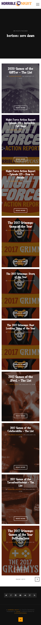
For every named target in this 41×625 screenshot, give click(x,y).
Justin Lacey (13, 384)
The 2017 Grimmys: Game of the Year (20, 224)
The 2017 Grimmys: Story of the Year (20, 275)
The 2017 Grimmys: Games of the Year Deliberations (20, 534)
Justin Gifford (15, 76)
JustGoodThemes (20, 613)
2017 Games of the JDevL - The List (20, 378)
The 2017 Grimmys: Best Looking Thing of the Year (20, 326)
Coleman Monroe (15, 435)
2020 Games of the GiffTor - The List (20, 70)
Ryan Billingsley (15, 489)
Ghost (18, 611)
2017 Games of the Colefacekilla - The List (20, 429)
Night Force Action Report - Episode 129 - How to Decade (20, 174)
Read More (20, 108)
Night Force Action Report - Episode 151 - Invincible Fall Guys (20, 123)
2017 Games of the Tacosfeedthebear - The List (20, 482)
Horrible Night (16, 130)
